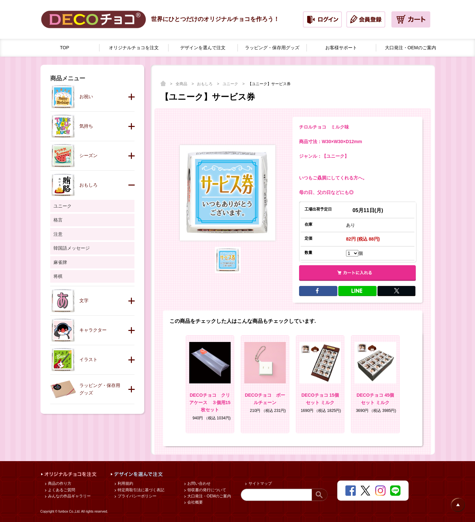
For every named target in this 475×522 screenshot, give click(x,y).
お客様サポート (341, 47)
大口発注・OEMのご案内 (208, 496)
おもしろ (205, 84)
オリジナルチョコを (134, 47)
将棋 (58, 276)
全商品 (182, 84)
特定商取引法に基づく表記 (140, 490)
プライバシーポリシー (136, 496)
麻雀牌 (60, 262)
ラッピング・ (272, 47)
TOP (64, 47)
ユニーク (231, 84)
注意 (58, 234)
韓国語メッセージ (71, 248)
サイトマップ (259, 483)
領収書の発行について (206, 490)
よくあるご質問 (61, 490)
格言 (58, 219)
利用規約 (125, 483)
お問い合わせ (198, 483)
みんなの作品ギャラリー (69, 496)
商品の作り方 (59, 483)
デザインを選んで (203, 47)
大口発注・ (410, 47)
